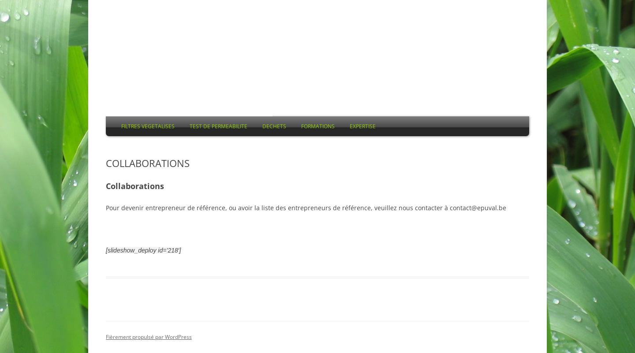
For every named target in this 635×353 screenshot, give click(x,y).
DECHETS (274, 126)
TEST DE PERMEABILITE (218, 126)
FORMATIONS (318, 126)
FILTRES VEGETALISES (148, 126)
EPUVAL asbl (189, 69)
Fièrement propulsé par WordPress (149, 337)
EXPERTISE (363, 126)
